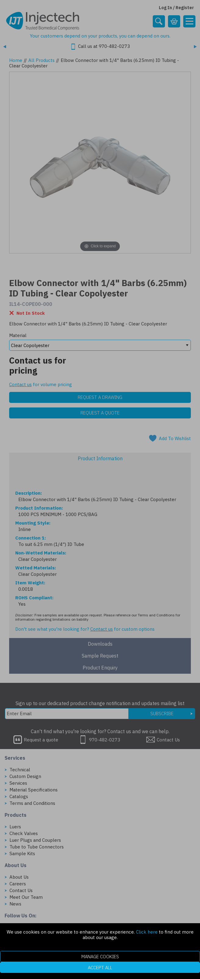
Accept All (100, 967)
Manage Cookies (100, 956)
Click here (147, 932)
